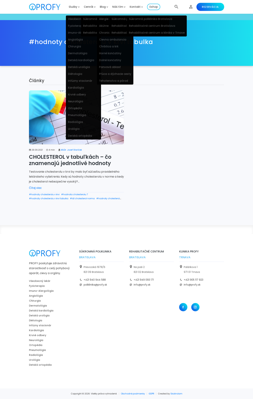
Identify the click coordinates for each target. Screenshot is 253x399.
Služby (73, 7)
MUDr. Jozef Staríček (71, 149)
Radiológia (36, 355)
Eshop (154, 7)
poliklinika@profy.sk (95, 284)
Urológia (34, 360)
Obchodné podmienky (133, 393)
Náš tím (117, 7)
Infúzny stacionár (40, 325)
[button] (176, 7)
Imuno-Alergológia (41, 291)
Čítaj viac (35, 188)
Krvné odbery (37, 335)
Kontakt (135, 7)
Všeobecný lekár (39, 281)
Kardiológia (36, 330)
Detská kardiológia (41, 310)
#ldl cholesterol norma (82, 198)
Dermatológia (38, 305)
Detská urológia (39, 315)
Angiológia (36, 296)
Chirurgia (35, 300)
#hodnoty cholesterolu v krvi (44, 194)
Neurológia (36, 340)
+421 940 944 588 (95, 280)
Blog (103, 7)
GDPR (151, 393)
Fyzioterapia (37, 286)
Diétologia (35, 320)
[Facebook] (183, 307)
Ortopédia (35, 345)
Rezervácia (210, 7)
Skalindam (176, 393)
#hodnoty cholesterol (108, 198)
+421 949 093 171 (144, 280)
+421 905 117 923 (193, 280)
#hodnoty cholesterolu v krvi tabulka (48, 198)
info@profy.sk (142, 284)
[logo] (47, 7)
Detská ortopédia (40, 365)
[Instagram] (195, 307)
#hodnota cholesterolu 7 (74, 194)
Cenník (88, 7)
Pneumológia (37, 350)
